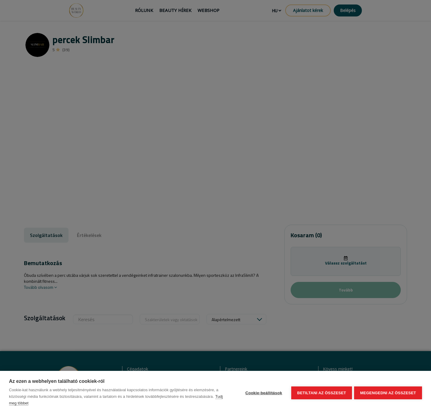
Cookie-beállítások (263, 392)
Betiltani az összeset (320, 392)
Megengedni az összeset (388, 392)
